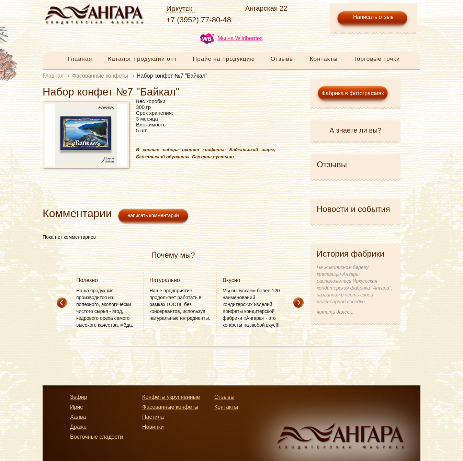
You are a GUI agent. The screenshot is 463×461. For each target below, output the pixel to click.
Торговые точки (376, 59)
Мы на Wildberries (231, 38)
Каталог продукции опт (142, 59)
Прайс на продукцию (224, 59)
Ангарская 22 (266, 8)
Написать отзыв (373, 17)
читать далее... (335, 312)
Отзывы (282, 59)
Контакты (324, 59)
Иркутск (179, 8)
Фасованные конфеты (100, 76)
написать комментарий (153, 215)
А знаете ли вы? (356, 130)
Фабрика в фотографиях (352, 93)
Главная (80, 59)
